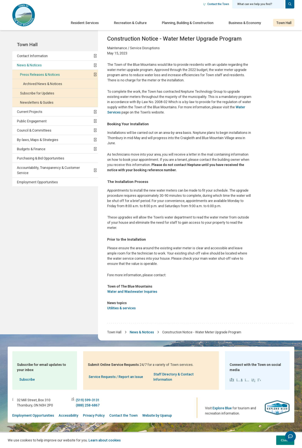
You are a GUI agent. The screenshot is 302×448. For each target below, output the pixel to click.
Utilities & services (121, 308)
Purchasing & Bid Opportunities (40, 158)
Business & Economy (245, 23)
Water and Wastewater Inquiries (132, 291)
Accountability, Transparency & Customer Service (48, 170)
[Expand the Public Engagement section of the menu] (95, 121)
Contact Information (32, 56)
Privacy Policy (94, 416)
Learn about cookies (105, 440)
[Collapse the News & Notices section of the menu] (95, 65)
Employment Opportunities (37, 182)
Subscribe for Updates (37, 93)
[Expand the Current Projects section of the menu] (95, 111)
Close (285, 440)
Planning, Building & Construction (187, 23)
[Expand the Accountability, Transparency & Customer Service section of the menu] (95, 170)
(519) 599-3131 (88, 400)
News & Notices (29, 65)
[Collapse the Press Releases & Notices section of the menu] (95, 74)
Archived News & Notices (42, 84)
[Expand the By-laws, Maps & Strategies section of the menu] (95, 139)
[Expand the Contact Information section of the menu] (95, 55)
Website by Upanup (157, 416)
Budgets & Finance (31, 149)
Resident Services (85, 23)
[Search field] (258, 4)
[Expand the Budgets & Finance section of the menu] (95, 149)
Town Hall (283, 23)
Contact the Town (216, 4)
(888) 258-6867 (88, 405)
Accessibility (68, 416)
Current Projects (29, 112)
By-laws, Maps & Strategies (37, 140)
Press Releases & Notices (40, 75)
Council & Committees (34, 130)
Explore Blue (222, 408)
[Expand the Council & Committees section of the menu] (95, 130)
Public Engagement (32, 121)
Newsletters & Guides (37, 102)
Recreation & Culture (130, 23)
